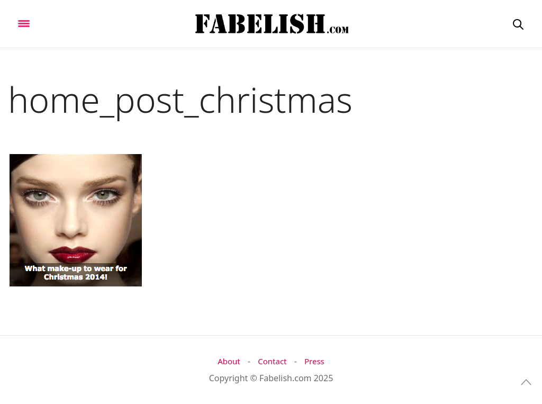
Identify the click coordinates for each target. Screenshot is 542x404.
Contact (272, 361)
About (229, 361)
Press (314, 361)
